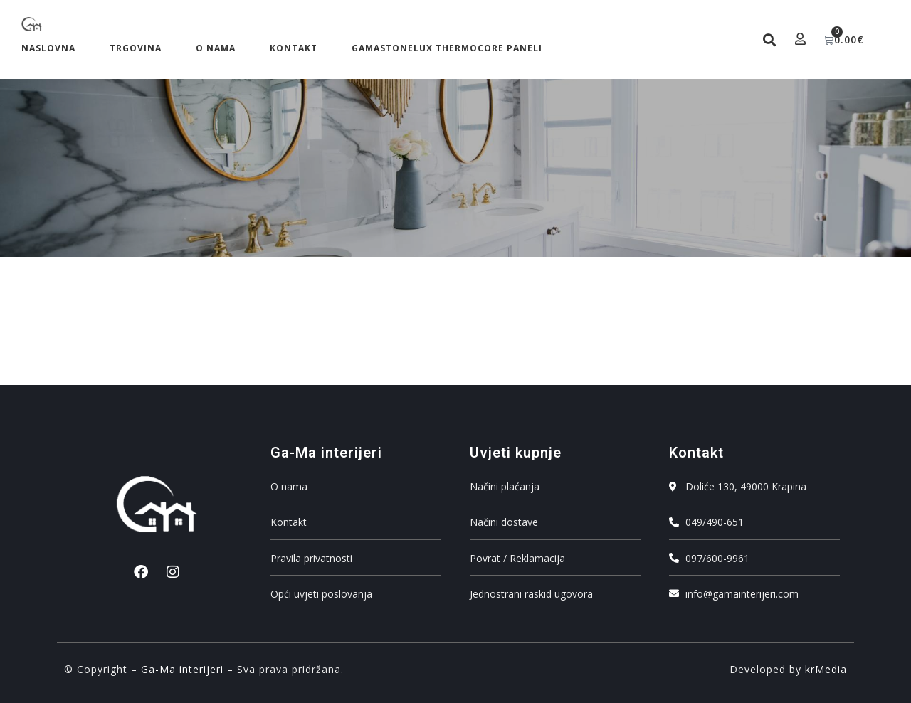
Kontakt (293, 48)
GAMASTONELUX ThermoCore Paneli (447, 48)
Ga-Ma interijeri (182, 669)
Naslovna (48, 48)
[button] (769, 39)
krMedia (826, 669)
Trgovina (136, 48)
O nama (216, 48)
